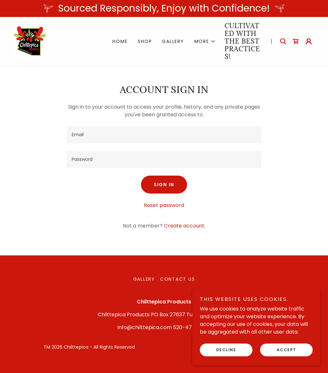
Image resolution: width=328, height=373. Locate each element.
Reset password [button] (164, 205)
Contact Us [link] (177, 279)
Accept (286, 349)
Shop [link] (145, 41)
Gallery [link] (173, 41)
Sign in (164, 184)
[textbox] (164, 134)
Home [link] (119, 41)
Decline (226, 349)
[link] (30, 41)
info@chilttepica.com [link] (145, 327)
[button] (205, 41)
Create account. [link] (184, 225)
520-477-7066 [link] (192, 327)
